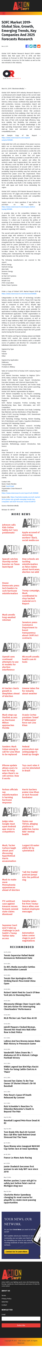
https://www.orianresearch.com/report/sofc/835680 (20, 493)
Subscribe (21, 1325)
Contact (4, 1305)
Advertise (5, 1302)
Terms (4, 1295)
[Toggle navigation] (3, 13)
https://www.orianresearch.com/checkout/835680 (19, 294)
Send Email (10, 486)
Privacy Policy (6, 1299)
